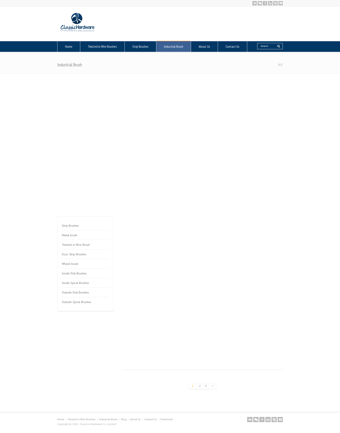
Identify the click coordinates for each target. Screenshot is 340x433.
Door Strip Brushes (74, 254)
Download (166, 419)
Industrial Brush (173, 46)
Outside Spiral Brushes (76, 302)
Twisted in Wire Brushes (102, 46)
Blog (124, 419)
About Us (204, 46)
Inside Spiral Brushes (75, 283)
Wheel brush (70, 264)
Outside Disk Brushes (75, 292)
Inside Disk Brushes (74, 273)
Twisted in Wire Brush (76, 245)
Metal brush (69, 235)
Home (68, 46)
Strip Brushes (140, 46)
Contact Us (232, 46)
